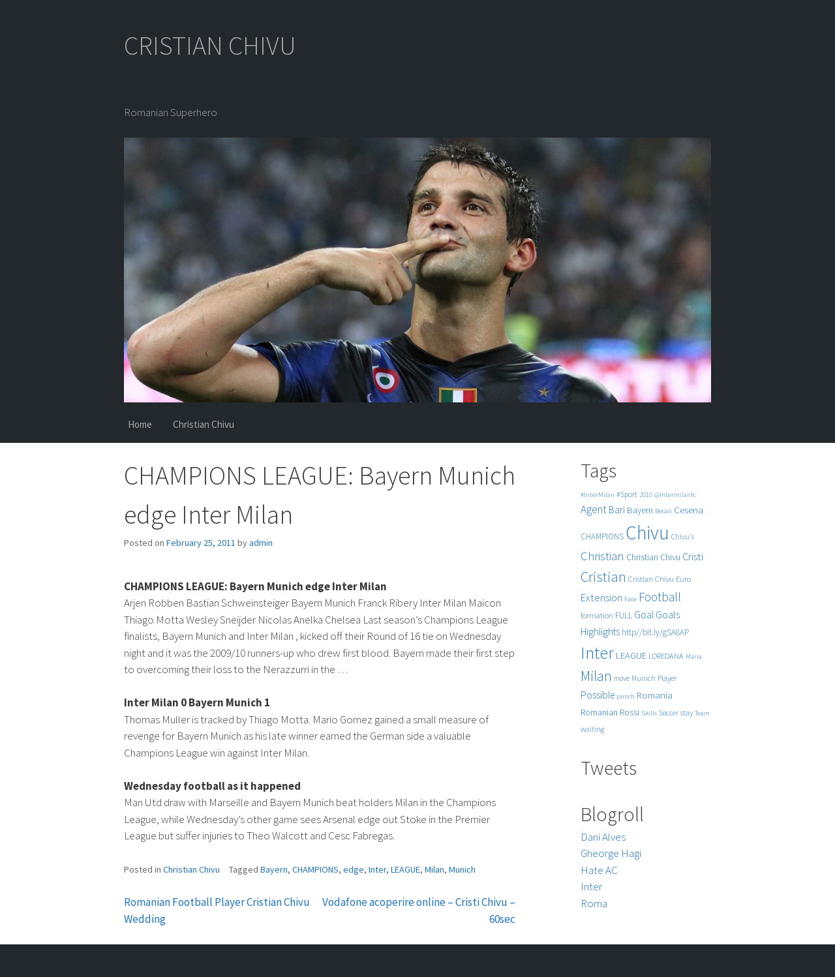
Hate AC (599, 870)
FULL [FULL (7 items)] (623, 615)
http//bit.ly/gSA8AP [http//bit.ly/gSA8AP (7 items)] (655, 632)
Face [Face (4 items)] (630, 599)
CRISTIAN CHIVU (210, 45)
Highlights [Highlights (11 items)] (600, 631)
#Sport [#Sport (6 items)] (626, 494)
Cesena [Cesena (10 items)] (688, 510)
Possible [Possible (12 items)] (598, 695)
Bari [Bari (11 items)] (617, 510)
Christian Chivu (203, 424)
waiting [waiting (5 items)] (592, 729)
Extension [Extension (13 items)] (601, 597)
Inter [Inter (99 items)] (597, 652)
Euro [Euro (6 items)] (683, 579)
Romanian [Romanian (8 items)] (599, 712)
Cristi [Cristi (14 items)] (692, 556)
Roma (594, 903)
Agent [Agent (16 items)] (594, 509)
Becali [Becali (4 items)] (663, 511)
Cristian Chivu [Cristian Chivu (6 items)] (651, 579)
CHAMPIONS (315, 869)
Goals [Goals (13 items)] (668, 614)
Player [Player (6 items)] (667, 678)
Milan (434, 869)
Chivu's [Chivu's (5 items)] (682, 536)
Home (140, 424)
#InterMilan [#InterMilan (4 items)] (598, 494)
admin (261, 543)
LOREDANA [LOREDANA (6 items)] (666, 656)
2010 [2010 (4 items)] (645, 494)
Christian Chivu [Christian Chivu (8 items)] (653, 557)
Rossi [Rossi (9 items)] (629, 712)
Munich (462, 869)
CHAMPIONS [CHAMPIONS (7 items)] (602, 536)
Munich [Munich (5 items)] (643, 678)
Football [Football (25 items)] (660, 597)
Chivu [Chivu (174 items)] (647, 532)
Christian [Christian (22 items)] (602, 556)
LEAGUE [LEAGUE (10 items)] (631, 655)
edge (353, 869)
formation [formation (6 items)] (597, 615)
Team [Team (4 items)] (702, 713)
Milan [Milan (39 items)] (596, 676)
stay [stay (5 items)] (686, 712)
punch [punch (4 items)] (625, 696)
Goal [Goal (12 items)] (644, 615)
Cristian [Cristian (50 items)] (603, 576)
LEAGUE (405, 869)
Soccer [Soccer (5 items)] (668, 712)
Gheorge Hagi (611, 853)
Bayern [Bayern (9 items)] (640, 510)
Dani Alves (603, 837)
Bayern (274, 869)
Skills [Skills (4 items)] (649, 713)
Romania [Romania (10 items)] (655, 695)
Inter (377, 869)
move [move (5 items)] (622, 678)
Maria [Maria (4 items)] (694, 656)
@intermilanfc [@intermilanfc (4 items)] (674, 494)
